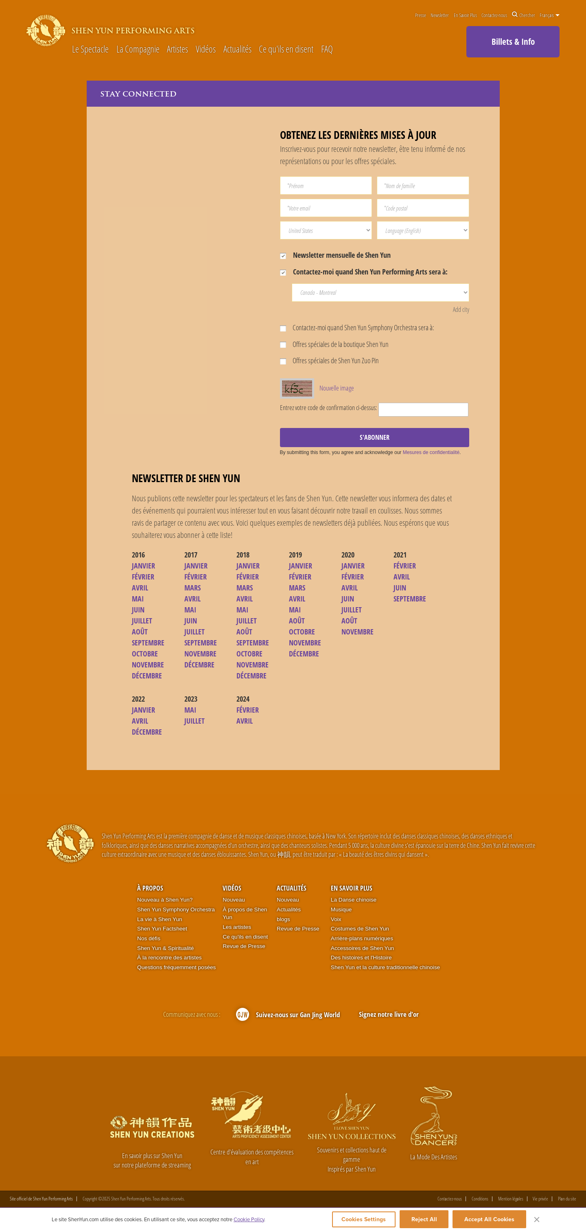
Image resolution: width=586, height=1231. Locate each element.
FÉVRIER (143, 577)
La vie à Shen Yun (159, 919)
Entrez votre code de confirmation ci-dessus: (328, 408)
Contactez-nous (494, 15)
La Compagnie (138, 49)
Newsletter (440, 15)
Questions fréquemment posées (176, 968)
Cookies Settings (361, 1220)
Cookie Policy (249, 1219)
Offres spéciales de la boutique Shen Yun (334, 344)
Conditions (480, 1199)
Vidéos (206, 49)
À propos (150, 888)
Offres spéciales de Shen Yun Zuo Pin (329, 361)
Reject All (424, 1220)
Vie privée (540, 1199)
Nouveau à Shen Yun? (164, 900)
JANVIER (143, 566)
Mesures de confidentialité (431, 453)
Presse (420, 15)
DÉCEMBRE (147, 676)
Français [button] (550, 15)
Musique (341, 910)
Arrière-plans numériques (362, 939)
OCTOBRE (145, 654)
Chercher (523, 15)
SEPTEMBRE (148, 643)
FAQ (327, 49)
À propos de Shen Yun (245, 914)
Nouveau (234, 900)
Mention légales (510, 1199)
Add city (461, 309)
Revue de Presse (244, 947)
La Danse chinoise (353, 900)
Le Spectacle (90, 49)
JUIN (138, 610)
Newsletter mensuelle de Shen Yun (335, 255)
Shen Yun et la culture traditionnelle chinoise (385, 968)
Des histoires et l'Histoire (361, 958)
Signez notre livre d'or (389, 1014)
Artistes (177, 49)
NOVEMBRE (148, 665)
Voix (336, 919)
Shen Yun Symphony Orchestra (176, 910)
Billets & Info (513, 41)
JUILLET (142, 621)
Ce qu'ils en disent (286, 49)
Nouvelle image (336, 388)
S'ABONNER (374, 437)
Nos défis (148, 939)
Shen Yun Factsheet (162, 929)
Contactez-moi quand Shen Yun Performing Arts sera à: (364, 271)
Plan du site (567, 1199)
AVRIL (140, 588)
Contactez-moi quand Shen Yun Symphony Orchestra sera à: (357, 327)
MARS (192, 588)
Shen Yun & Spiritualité (165, 949)
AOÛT (140, 632)
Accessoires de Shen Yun (362, 949)
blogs (283, 919)
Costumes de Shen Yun (360, 929)
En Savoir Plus (465, 15)
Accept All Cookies (489, 1220)
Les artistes (237, 927)
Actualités (237, 49)
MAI (138, 599)
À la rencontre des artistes (169, 958)
